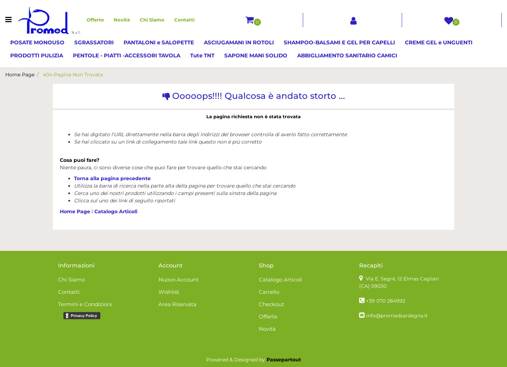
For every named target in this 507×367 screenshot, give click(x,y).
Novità (122, 20)
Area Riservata (177, 304)
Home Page (20, 74)
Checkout (271, 304)
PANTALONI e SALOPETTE (159, 42)
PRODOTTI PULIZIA (36, 55)
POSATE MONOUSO (37, 42)
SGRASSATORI (94, 42)
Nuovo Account (178, 279)
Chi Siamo (152, 20)
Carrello (269, 292)
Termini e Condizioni (85, 304)
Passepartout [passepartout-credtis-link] (284, 359)
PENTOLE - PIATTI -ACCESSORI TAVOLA (126, 55)
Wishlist (168, 292)
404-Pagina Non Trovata (73, 74)
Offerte (95, 20)
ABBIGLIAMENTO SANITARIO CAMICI (347, 55)
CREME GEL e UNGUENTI (438, 42)
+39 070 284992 (385, 301)
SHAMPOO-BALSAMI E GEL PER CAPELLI (339, 42)
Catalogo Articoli (115, 211)
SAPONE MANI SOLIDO (255, 55)
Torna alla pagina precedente (112, 178)
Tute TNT (202, 55)
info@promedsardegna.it (397, 315)
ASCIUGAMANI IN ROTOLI (239, 42)
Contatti (184, 20)
